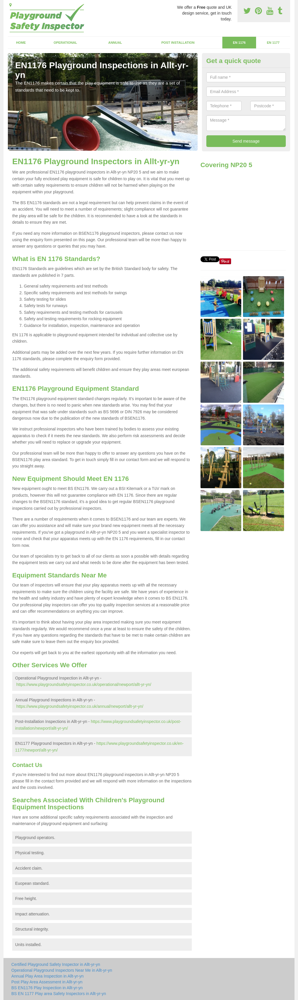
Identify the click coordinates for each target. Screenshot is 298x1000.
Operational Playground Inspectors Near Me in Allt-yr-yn (61, 970)
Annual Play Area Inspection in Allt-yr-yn (47, 976)
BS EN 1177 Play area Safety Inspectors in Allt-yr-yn (58, 993)
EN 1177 (273, 42)
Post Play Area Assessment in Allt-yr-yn (46, 982)
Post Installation (177, 42)
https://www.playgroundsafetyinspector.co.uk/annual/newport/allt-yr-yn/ (79, 706)
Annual (115, 42)
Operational (65, 42)
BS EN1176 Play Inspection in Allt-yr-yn (47, 987)
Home (21, 42)
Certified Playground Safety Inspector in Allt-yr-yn (55, 964)
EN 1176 (239, 42)
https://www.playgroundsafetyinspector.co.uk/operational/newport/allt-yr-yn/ (83, 684)
